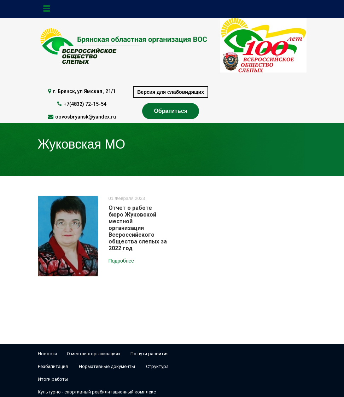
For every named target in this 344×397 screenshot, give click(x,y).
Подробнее (121, 261)
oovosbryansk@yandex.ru (85, 117)
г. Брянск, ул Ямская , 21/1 (84, 91)
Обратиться (170, 111)
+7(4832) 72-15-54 (85, 104)
